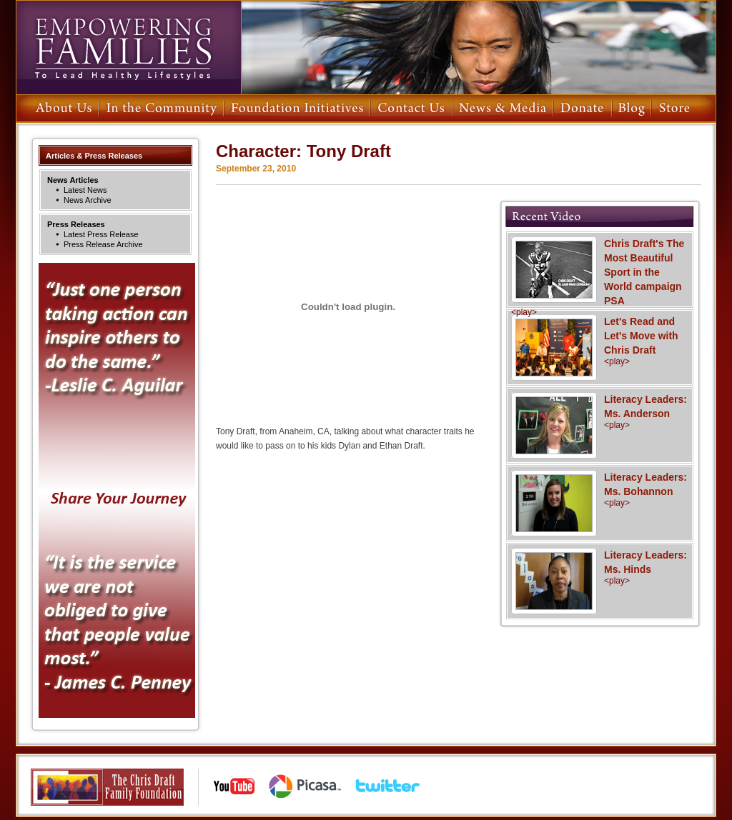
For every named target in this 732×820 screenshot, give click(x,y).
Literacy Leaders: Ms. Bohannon (599, 489)
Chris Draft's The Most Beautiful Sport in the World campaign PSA (599, 277)
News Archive (88, 200)
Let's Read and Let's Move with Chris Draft (599, 340)
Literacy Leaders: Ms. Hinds (599, 567)
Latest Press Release (101, 234)
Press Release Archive (103, 244)
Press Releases (76, 224)
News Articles (73, 180)
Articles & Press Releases (94, 155)
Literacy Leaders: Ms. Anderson (599, 411)
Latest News (85, 190)
